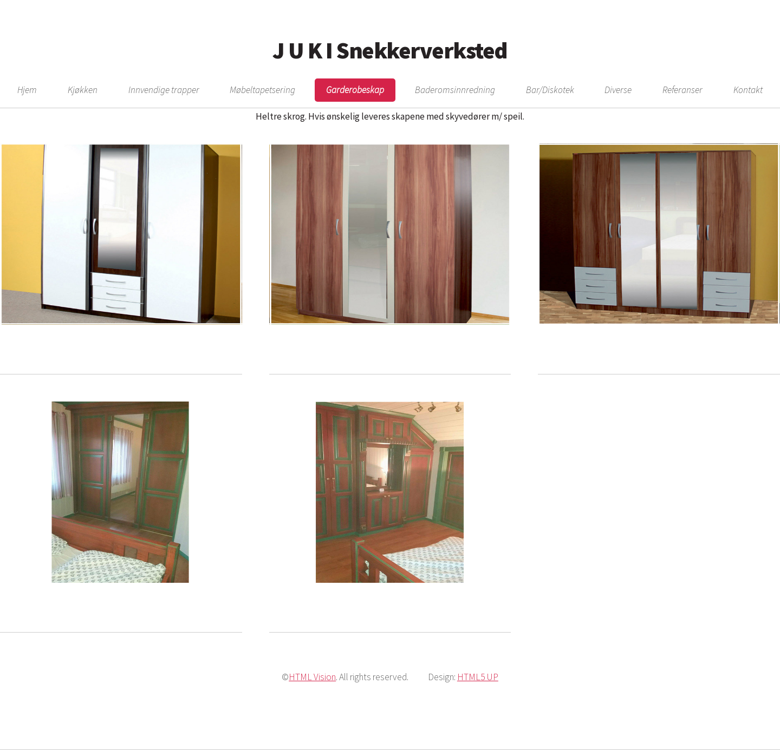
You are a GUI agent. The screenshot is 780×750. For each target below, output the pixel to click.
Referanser (682, 90)
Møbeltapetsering (262, 90)
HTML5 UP (477, 677)
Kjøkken (83, 90)
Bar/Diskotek (550, 90)
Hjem (27, 90)
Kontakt (748, 90)
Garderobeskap (355, 90)
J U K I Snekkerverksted (389, 50)
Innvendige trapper (163, 90)
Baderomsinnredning (455, 90)
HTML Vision (312, 677)
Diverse (618, 90)
